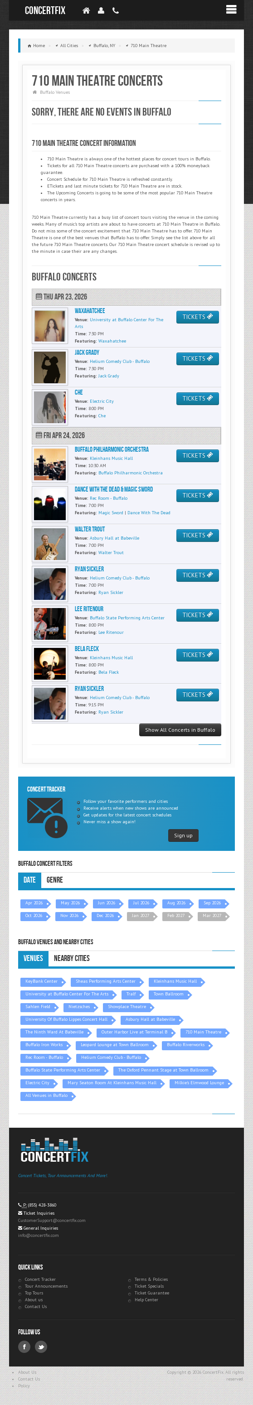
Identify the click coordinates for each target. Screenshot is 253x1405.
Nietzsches (79, 1006)
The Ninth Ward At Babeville (54, 1032)
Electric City (37, 1083)
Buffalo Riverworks (185, 1045)
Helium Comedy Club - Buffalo (111, 1057)
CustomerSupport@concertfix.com (52, 1220)
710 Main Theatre (203, 1032)
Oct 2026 (33, 915)
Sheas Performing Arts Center (106, 981)
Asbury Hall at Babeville (150, 1019)
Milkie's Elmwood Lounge (199, 1083)
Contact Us (36, 1306)
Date (30, 880)
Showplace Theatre (127, 1006)
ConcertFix (45, 10)
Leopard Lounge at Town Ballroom (115, 1045)
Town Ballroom (169, 994)
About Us (27, 1372)
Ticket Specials (149, 1286)
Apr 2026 (34, 903)
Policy (24, 1386)
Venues (33, 958)
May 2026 (70, 903)
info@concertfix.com (38, 1235)
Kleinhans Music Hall (175, 981)
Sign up (183, 835)
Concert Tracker (40, 1279)
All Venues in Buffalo (46, 1095)
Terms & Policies (151, 1279)
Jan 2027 (140, 915)
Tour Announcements (46, 1286)
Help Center (146, 1300)
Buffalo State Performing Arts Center (62, 1070)
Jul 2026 (141, 903)
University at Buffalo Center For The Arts (66, 994)
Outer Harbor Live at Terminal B (134, 1032)
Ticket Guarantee (152, 1293)
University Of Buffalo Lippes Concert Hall (66, 1019)
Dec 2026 (105, 915)
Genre (55, 880)
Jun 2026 (106, 903)
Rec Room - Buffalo (44, 1057)
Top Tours (34, 1293)
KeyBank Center (41, 981)
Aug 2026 (176, 903)
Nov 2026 (69, 915)
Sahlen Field (37, 1006)
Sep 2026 (212, 903)
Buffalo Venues (55, 92)
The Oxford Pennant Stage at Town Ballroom (163, 1070)
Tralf (131, 994)
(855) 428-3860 (42, 1205)
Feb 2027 (176, 915)
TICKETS (197, 317)
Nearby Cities (72, 958)
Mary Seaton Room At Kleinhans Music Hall (112, 1083)
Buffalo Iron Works (44, 1045)
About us (34, 1300)
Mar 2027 (212, 915)
